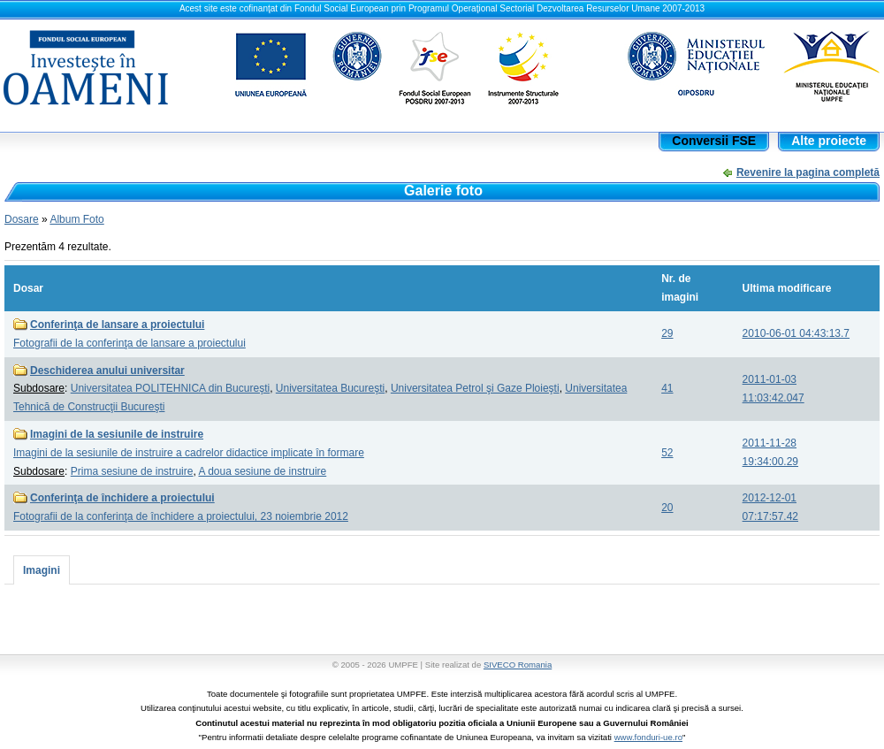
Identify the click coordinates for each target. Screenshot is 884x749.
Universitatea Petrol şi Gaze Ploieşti (475, 388)
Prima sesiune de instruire (132, 471)
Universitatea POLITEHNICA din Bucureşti (170, 388)
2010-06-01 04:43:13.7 (796, 333)
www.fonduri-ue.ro (648, 737)
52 (667, 453)
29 (667, 333)
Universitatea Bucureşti (330, 388)
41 (667, 388)
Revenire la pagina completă (808, 172)
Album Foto (76, 219)
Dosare (21, 219)
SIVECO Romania (518, 664)
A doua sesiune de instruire (262, 471)
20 (667, 507)
